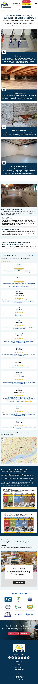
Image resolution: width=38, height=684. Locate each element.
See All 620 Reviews (32, 255)
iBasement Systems (8, 474)
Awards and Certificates (19, 593)
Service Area (10, 9)
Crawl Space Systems (20, 474)
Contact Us (26, 1)
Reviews (19, 665)
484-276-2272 (16, 5)
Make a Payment (26, 4)
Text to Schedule (26, 6)
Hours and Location (19, 668)
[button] (3, 439)
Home (3, 9)
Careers (19, 663)
